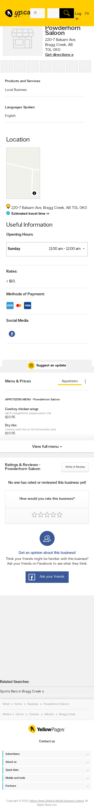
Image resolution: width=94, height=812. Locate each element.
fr (87, 17)
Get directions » (59, 55)
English (10, 116)
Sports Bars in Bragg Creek (20, 691)
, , (60, 47)
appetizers (70, 381)
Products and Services (22, 81)
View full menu (45, 447)
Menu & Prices (18, 381)
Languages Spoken (20, 107)
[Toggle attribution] (34, 193)
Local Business (16, 90)
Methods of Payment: (25, 294)
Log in (78, 16)
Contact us (47, 741)
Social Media (17, 321)
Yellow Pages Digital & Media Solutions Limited (56, 801)
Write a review (75, 467)
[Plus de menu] (85, 381)
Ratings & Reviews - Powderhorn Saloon (22, 467)
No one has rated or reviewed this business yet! (47, 483)
